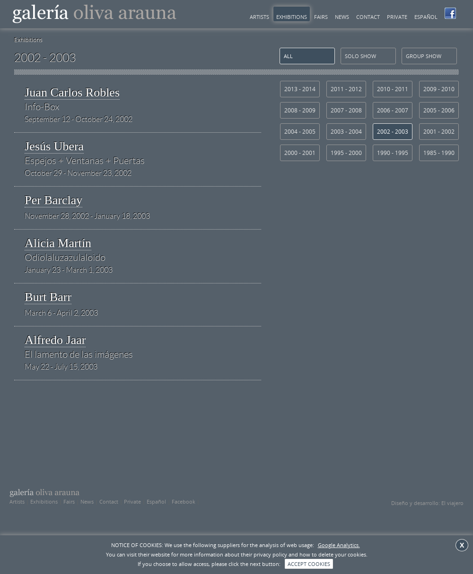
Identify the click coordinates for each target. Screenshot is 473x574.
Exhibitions (291, 16)
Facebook (183, 501)
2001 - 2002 (439, 132)
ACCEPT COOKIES (309, 563)
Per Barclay (53, 200)
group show (423, 56)
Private (397, 16)
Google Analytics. (339, 544)
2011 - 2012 (346, 89)
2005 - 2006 (439, 110)
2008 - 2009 (299, 110)
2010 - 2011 (392, 89)
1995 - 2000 (346, 153)
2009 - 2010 (439, 89)
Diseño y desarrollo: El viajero (427, 502)
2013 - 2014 (299, 89)
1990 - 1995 (392, 153)
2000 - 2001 (299, 153)
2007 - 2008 (346, 110)
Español (426, 16)
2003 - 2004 (346, 132)
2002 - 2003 (392, 132)
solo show (360, 56)
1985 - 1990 (439, 153)
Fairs (321, 16)
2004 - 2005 (299, 132)
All (288, 56)
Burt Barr (48, 297)
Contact (368, 16)
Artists (259, 16)
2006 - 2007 (392, 110)
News (342, 16)
